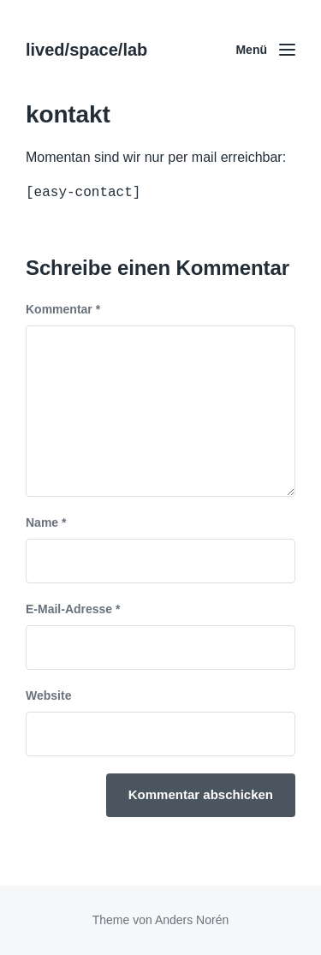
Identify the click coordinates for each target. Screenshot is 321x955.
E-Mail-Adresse (73, 609)
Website (48, 695)
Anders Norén (192, 920)
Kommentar (63, 309)
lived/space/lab (86, 49)
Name (46, 522)
